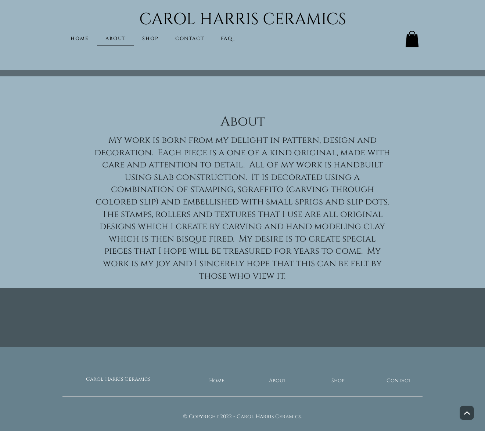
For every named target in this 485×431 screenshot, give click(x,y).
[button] (412, 39)
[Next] (467, 413)
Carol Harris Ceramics (118, 379)
